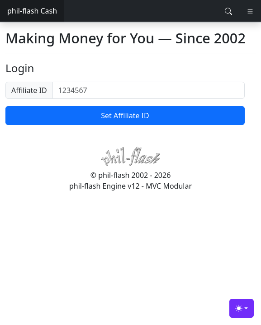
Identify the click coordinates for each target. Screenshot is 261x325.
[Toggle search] (228, 11)
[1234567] (148, 90)
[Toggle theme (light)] (241, 308)
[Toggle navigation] (250, 11)
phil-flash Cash (32, 11)
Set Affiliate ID (125, 116)
